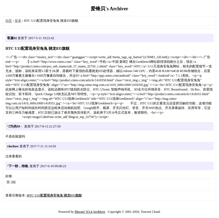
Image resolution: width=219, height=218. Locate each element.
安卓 (18, 21)
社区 (8, 21)
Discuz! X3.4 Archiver (90, 212)
